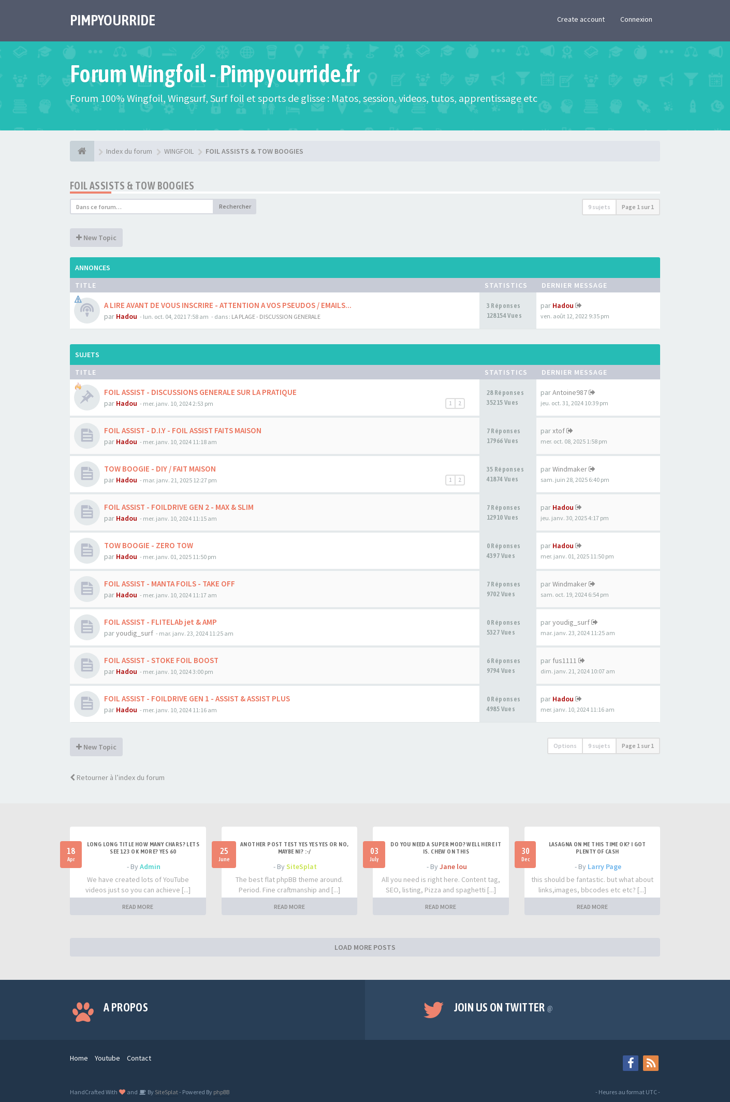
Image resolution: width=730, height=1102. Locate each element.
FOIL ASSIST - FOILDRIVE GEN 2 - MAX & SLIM (179, 507)
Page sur (638, 207)
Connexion (636, 19)
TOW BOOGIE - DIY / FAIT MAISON (160, 469)
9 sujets (599, 207)
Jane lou (453, 866)
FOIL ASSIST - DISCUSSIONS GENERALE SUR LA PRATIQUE (200, 392)
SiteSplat (301, 866)
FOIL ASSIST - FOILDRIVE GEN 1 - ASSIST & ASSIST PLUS (197, 698)
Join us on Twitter (503, 1007)
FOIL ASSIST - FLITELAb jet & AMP (160, 622)
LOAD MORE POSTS (365, 947)
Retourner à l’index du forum (117, 777)
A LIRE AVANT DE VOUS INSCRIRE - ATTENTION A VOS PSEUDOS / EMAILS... (228, 305)
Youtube (107, 1058)
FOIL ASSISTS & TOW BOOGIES (132, 186)
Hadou (126, 316)
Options (565, 746)
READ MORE (137, 906)
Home (79, 1058)
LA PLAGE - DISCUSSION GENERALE (275, 316)
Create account (581, 19)
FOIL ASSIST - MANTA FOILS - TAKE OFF (169, 584)
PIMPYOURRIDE (112, 20)
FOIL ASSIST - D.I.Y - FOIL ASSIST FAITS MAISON (182, 430)
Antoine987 (569, 392)
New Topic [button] (96, 237)
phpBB (221, 1092)
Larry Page (604, 866)
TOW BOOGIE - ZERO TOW (148, 545)
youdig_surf (134, 633)
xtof (558, 430)
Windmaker (569, 469)
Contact (139, 1058)
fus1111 (564, 660)
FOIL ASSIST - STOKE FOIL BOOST (161, 660)
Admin (150, 866)
